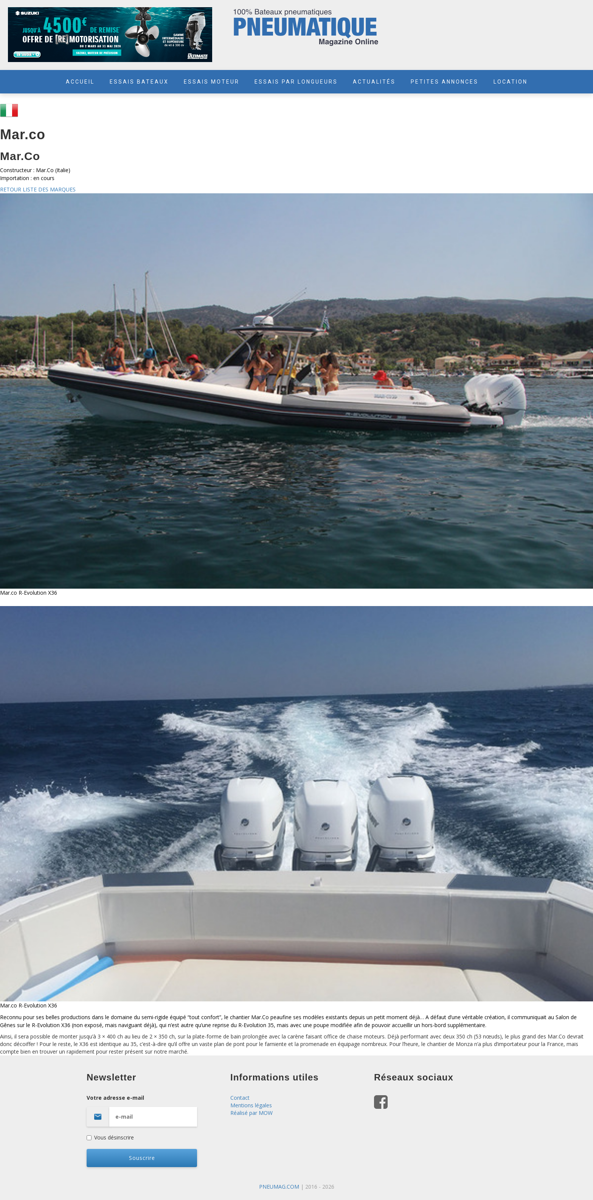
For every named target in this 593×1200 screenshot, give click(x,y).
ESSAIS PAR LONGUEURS (296, 82)
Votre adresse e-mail (153, 1110)
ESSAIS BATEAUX (139, 82)
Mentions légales (251, 1105)
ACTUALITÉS (374, 82)
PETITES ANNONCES (444, 82)
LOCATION (511, 82)
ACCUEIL (80, 82)
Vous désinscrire (110, 1137)
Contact (240, 1097)
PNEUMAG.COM (279, 1186)
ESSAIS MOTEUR (211, 82)
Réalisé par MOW (251, 1112)
